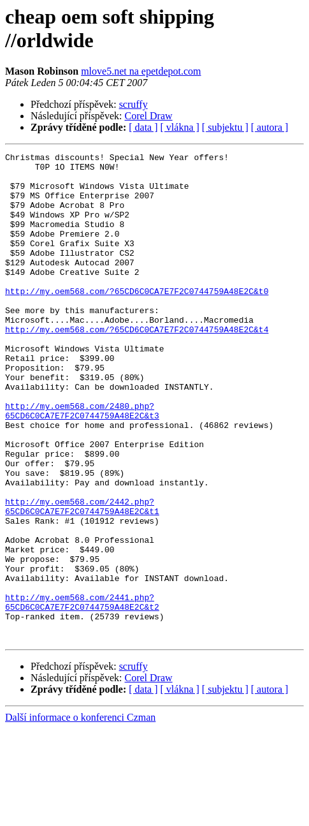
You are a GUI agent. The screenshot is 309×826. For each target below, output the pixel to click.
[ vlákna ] (180, 127)
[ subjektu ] (225, 127)
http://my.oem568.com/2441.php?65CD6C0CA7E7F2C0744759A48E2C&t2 (82, 692)
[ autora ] (270, 127)
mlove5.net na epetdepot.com (141, 71)
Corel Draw (149, 115)
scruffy (133, 104)
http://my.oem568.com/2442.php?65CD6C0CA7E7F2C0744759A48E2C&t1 (82, 577)
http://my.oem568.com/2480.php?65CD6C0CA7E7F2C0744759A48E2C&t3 (82, 463)
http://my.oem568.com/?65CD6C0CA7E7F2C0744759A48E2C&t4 (136, 365)
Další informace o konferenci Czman (80, 814)
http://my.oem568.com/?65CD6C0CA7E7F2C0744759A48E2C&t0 (136, 319)
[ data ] (143, 127)
